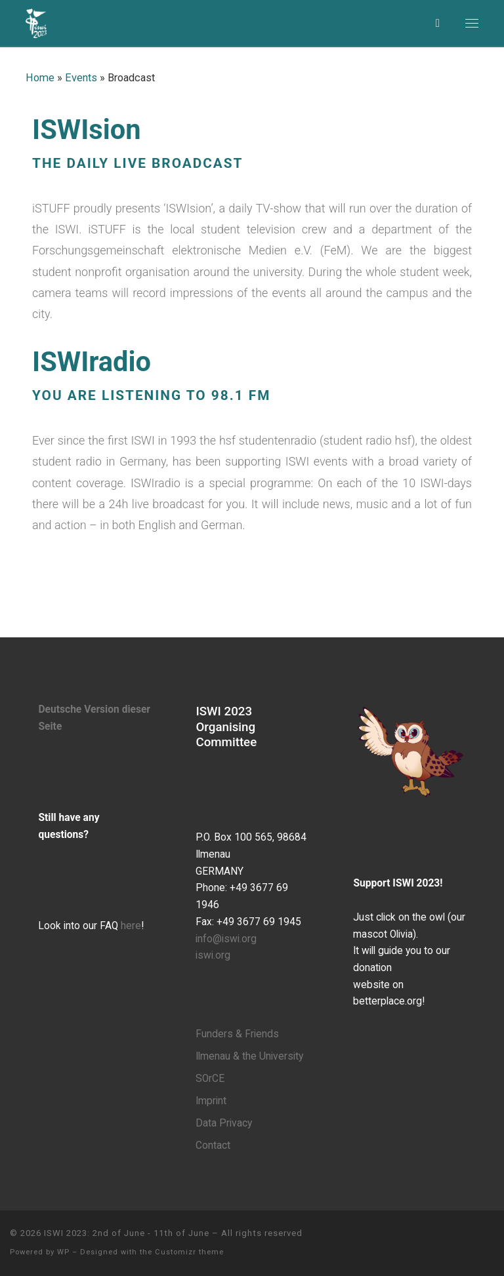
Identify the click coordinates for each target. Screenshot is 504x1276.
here (131, 926)
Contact (213, 1145)
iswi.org (213, 955)
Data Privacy (224, 1123)
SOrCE (210, 1079)
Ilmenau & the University (249, 1056)
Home (40, 77)
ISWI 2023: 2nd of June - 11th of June (126, 1233)
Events (81, 77)
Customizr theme (189, 1252)
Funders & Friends (237, 1034)
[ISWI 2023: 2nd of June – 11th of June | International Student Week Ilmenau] (36, 21)
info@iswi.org (226, 939)
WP (63, 1252)
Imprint (211, 1101)
